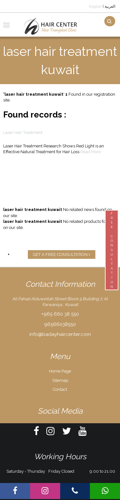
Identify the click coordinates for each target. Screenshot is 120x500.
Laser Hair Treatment (23, 132)
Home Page (60, 371)
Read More (90, 151)
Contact (60, 389)
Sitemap (60, 380)
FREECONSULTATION (111, 249)
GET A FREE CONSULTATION (61, 254)
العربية (110, 6)
